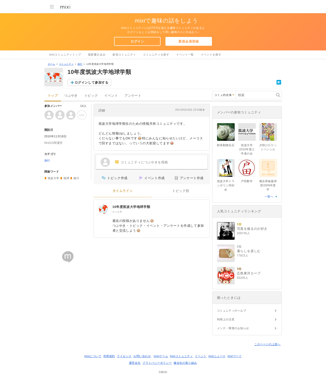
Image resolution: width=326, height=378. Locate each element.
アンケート (133, 95)
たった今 (117, 211)
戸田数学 (247, 181)
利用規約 (109, 356)
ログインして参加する (92, 82)
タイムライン (122, 191)
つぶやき (71, 95)
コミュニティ (66, 64)
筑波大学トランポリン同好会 (226, 185)
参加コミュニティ (124, 54)
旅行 (80, 64)
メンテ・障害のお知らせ (233, 328)
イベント (111, 95)
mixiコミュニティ (181, 356)
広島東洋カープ (249, 273)
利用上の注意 (226, 319)
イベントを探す (211, 54)
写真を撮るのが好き (252, 228)
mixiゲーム (161, 356)
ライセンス (124, 356)
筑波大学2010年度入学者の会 (247, 149)
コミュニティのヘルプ (231, 310)
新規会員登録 (188, 41)
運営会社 (135, 363)
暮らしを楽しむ (249, 251)
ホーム (51, 64)
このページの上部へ (267, 344)
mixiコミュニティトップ (65, 54)
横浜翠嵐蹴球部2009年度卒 (268, 185)
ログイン (137, 41)
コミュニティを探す (156, 54)
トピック (91, 95)
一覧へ (269, 196)
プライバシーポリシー (157, 363)
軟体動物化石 (226, 145)
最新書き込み (97, 54)
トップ (53, 95)
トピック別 (180, 191)
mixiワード (234, 356)
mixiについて (92, 356)
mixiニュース (217, 356)
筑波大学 (53, 178)
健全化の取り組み (185, 363)
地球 (66, 178)
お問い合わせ (142, 356)
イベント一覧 (185, 54)
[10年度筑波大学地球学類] (103, 209)
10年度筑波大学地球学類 (131, 207)
